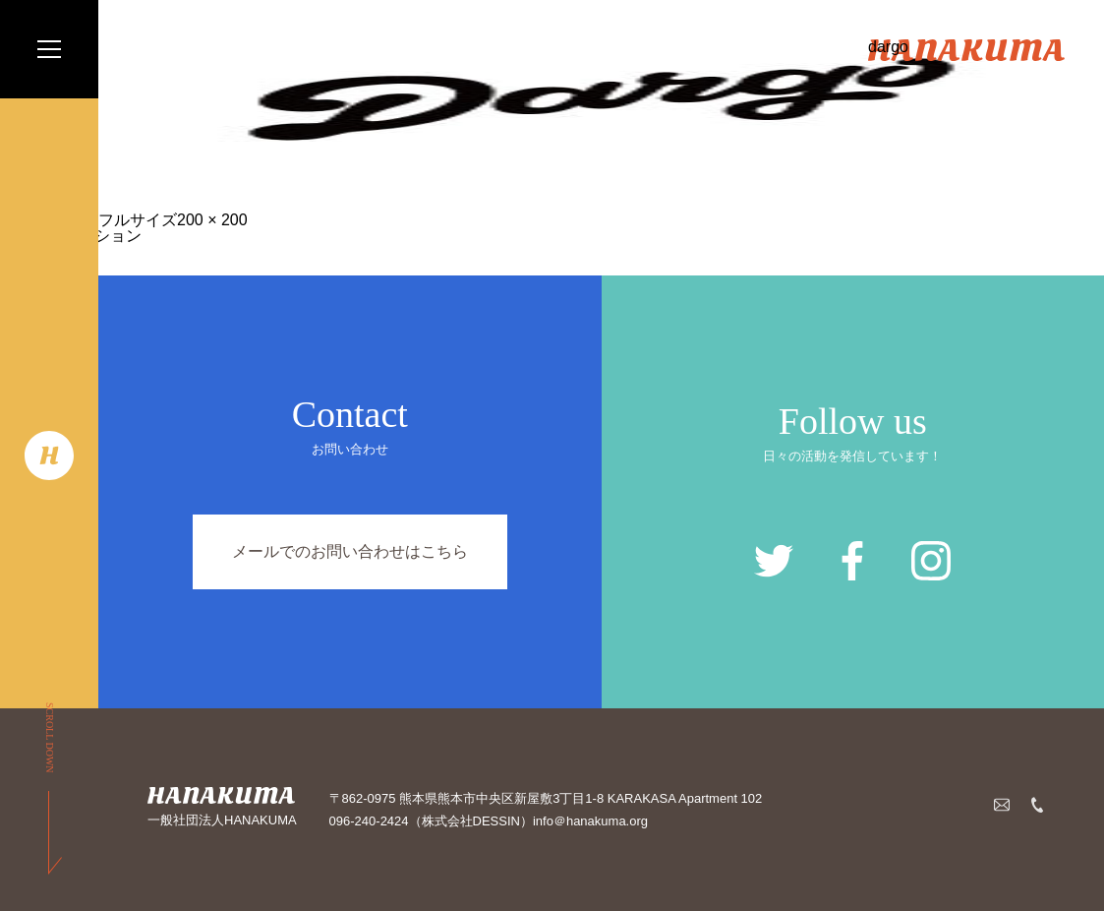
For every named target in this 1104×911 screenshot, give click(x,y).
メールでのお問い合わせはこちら (350, 551)
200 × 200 (212, 220)
